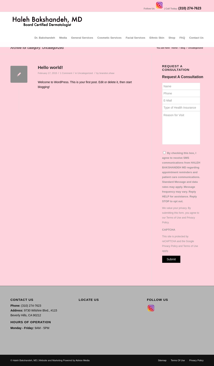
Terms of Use (173, 217)
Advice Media (82, 360)
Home (175, 48)
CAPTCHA (168, 229)
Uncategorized (85, 73)
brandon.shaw (106, 73)
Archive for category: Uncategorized (37, 48)
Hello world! (50, 67)
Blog (183, 48)
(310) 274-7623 (189, 8)
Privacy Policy (170, 246)
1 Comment (66, 73)
